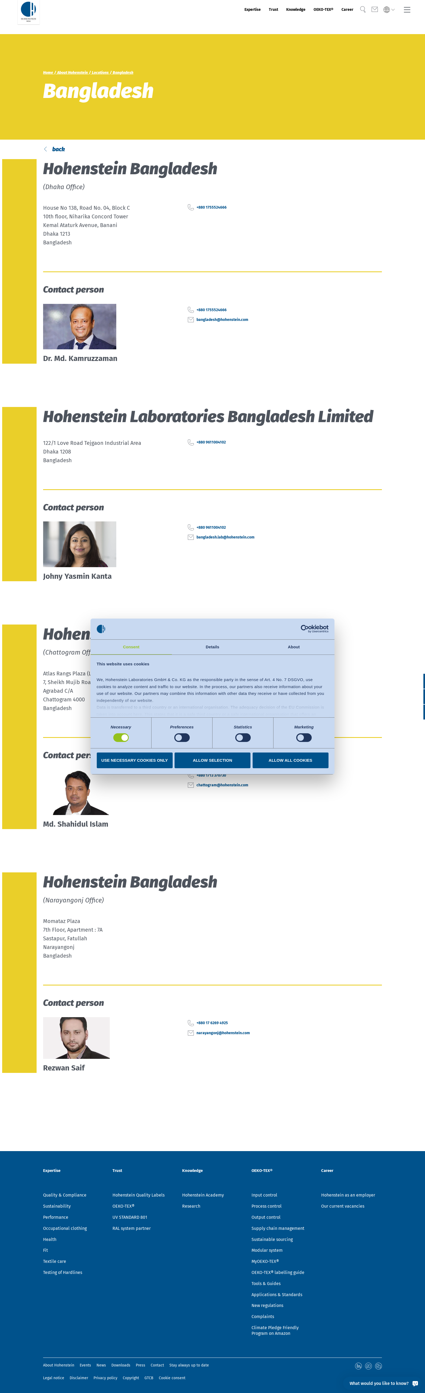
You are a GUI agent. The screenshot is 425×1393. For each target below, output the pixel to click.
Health (49, 1240)
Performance (55, 1218)
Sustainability (57, 1207)
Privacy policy (105, 1378)
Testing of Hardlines (62, 1273)
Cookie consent (172, 1378)
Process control (267, 1207)
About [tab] (294, 646)
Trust (244, 17)
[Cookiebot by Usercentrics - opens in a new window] (305, 629)
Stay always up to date (189, 1366)
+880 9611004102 (218, 464)
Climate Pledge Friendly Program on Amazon (275, 1331)
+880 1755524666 (218, 229)
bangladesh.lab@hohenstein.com (239, 559)
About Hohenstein (58, 1366)
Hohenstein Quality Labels (138, 1195)
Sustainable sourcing (272, 1240)
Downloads (120, 1366)
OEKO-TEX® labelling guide (278, 1273)
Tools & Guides (266, 1284)
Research (191, 1207)
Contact (157, 1366)
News (101, 1366)
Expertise (218, 17)
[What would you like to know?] (382, 1383)
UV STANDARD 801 (129, 1218)
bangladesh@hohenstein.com (234, 341)
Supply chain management (278, 1229)
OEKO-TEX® (309, 17)
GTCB (148, 1378)
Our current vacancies (342, 1207)
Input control (264, 1195)
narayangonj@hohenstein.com (235, 1055)
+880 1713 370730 (218, 797)
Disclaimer (79, 1378)
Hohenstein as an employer (348, 1195)
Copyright (131, 1378)
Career (340, 17)
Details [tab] (212, 646)
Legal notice (53, 1378)
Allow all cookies (290, 760)
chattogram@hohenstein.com (234, 807)
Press (140, 1366)
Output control (266, 1218)
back (64, 160)
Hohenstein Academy (203, 1195)
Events (85, 1366)
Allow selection (212, 760)
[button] (415, 712)
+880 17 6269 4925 (219, 1045)
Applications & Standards (277, 1295)
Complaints (263, 1317)
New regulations (267, 1306)
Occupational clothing (65, 1229)
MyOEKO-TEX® (265, 1262)
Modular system (267, 1251)
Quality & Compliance (64, 1195)
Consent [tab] (131, 646)
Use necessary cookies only (134, 760)
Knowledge (273, 17)
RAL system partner (131, 1229)
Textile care (54, 1262)
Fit (45, 1251)
